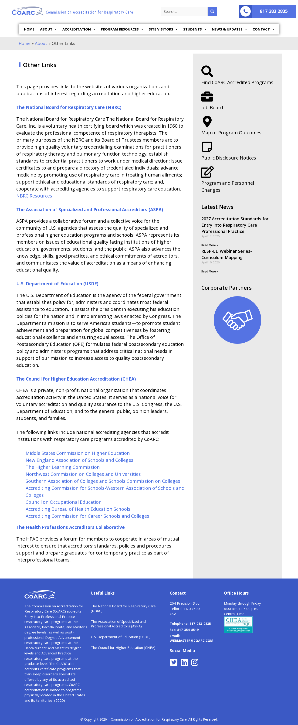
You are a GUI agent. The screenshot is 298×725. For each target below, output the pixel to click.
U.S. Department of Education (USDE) (57, 284)
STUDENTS (194, 29)
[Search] (212, 11)
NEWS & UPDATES (229, 29)
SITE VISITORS (163, 29)
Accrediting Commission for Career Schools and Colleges (87, 516)
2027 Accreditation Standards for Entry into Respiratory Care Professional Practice (234, 225)
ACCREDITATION (78, 29)
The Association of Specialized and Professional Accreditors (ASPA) (89, 210)
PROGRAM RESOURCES (122, 29)
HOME (29, 29)
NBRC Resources (34, 196)
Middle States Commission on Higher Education (78, 453)
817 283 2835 (274, 11)
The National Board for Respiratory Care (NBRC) (69, 107)
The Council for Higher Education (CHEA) (123, 647)
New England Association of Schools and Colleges (79, 460)
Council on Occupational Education (64, 502)
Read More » (209, 245)
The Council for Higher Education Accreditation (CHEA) (76, 379)
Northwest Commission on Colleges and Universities (83, 474)
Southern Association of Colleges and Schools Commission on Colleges (103, 481)
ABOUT (48, 29)
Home (24, 43)
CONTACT (263, 29)
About (41, 43)
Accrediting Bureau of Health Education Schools (78, 509)
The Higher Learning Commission (63, 467)
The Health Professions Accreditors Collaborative (70, 527)
